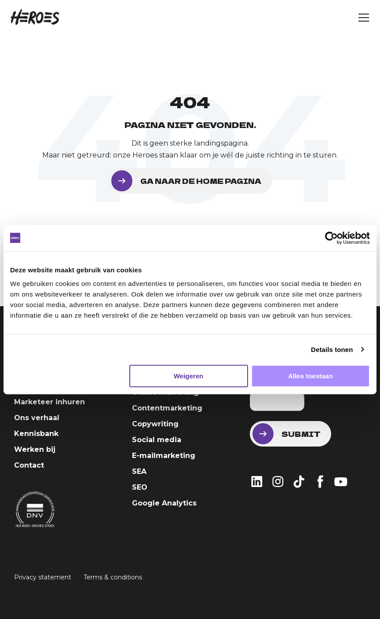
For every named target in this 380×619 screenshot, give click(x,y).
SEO (139, 487)
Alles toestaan (310, 376)
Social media (156, 440)
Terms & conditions (113, 577)
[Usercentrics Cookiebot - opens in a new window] (331, 238)
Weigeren (188, 376)
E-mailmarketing (163, 455)
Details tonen (332, 349)
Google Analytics (164, 503)
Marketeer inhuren (49, 402)
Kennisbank (36, 433)
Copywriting (155, 424)
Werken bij (34, 449)
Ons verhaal (36, 418)
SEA (139, 471)
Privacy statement (42, 577)
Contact (29, 465)
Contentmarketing (167, 408)
